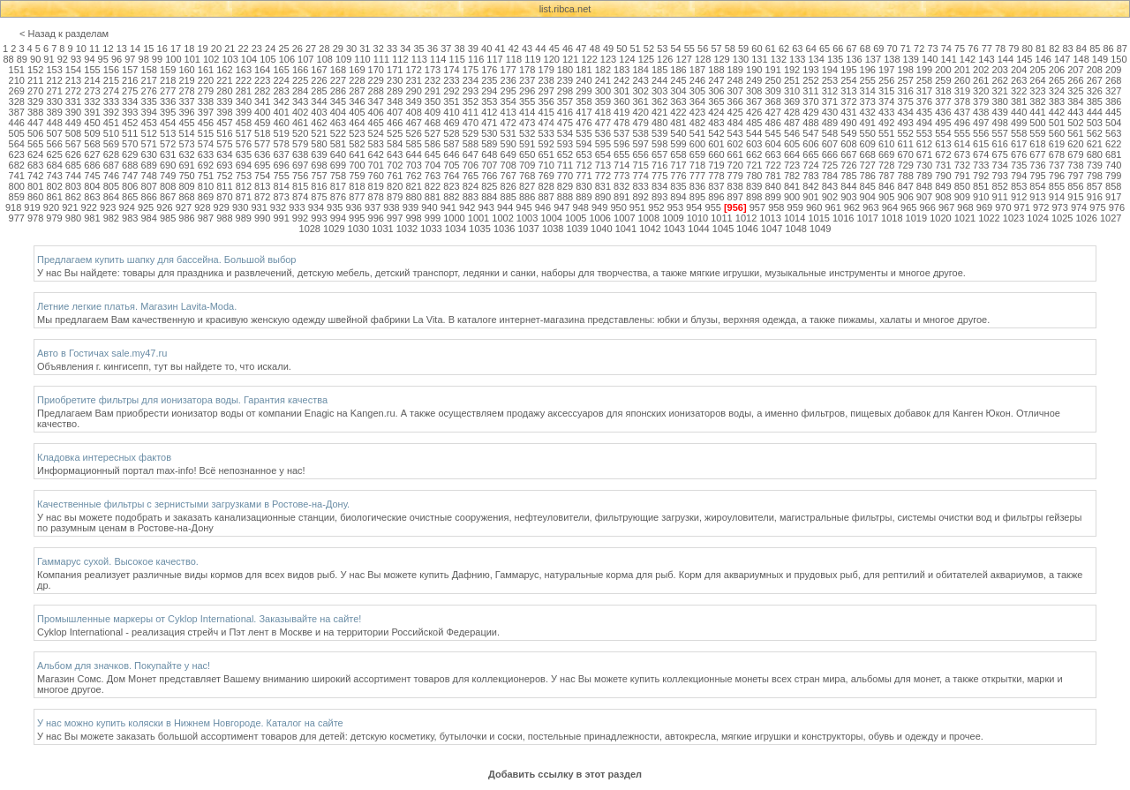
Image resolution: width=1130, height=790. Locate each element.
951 (637, 207)
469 (451, 122)
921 (70, 207)
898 (754, 197)
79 (1013, 48)
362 (659, 101)
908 (943, 197)
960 (814, 207)
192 (792, 69)
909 (962, 197)
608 (848, 144)
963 (870, 207)
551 (886, 133)
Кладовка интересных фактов (104, 457)
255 (868, 80)
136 (854, 59)
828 (546, 186)
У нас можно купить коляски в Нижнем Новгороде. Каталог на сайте (190, 723)
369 (792, 101)
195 (848, 69)
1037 (528, 228)
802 (54, 186)
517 (244, 133)
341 (262, 101)
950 (618, 207)
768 (527, 175)
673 (962, 154)
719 (716, 165)
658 (678, 154)
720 (735, 165)
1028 (309, 228)
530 (489, 133)
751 (206, 175)
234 (470, 80)
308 (754, 91)
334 (130, 101)
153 (54, 69)
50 (621, 48)
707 (489, 165)
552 (905, 133)
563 (1113, 133)
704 (433, 165)
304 (678, 91)
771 (583, 175)
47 (581, 48)
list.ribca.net (565, 9)
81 (1041, 48)
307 (735, 91)
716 (659, 165)
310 (792, 91)
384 (1075, 101)
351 (451, 101)
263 (1019, 80)
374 (886, 101)
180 (565, 69)
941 (448, 207)
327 (1113, 91)
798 (1095, 175)
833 (641, 186)
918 (13, 207)
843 (830, 186)
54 (675, 48)
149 (1100, 59)
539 (659, 133)
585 (413, 144)
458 (244, 122)
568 (92, 144)
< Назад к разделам (64, 33)
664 (792, 154)
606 (810, 144)
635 (244, 154)
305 (697, 91)
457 (224, 122)
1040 (601, 228)
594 (583, 144)
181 (583, 69)
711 (565, 165)
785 (848, 175)
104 (249, 59)
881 (433, 197)
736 (1037, 165)
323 (1037, 91)
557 (1000, 133)
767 (508, 175)
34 (405, 48)
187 (697, 69)
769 (546, 175)
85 (1094, 48)
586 (433, 144)
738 (1075, 165)
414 (527, 112)
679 (1075, 154)
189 (735, 69)
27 (310, 48)
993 (319, 218)
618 (1037, 144)
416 (565, 112)
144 (1005, 59)
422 (678, 112)
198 (905, 69)
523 (357, 133)
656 (641, 154)
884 (489, 197)
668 (868, 154)
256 (886, 80)
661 (735, 154)
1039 (577, 228)
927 (184, 207)
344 (319, 101)
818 (357, 186)
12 (107, 48)
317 (924, 91)
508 (73, 133)
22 (242, 48)
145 (1024, 59)
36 (432, 48)
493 (905, 122)
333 (111, 101)
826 (508, 186)
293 (470, 91)
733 (981, 165)
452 (130, 122)
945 (523, 207)
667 (848, 154)
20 (216, 48)
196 (868, 69)
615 (981, 144)
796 (1057, 175)
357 (565, 101)
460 (281, 122)
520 (300, 133)
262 (1000, 80)
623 (17, 154)
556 (981, 133)
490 (848, 122)
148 (1081, 59)
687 (111, 165)
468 (433, 122)
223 (262, 80)
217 (149, 80)
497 (981, 122)
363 (678, 101)
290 (413, 91)
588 (470, 144)
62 (784, 48)
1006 (600, 218)
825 (489, 186)
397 (206, 112)
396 (186, 112)
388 (35, 112)
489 (830, 122)
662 (754, 154)
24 (270, 48)
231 (413, 80)
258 (924, 80)
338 (206, 101)
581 (338, 144)
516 (224, 133)
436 (943, 112)
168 (338, 69)
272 (73, 91)
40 (486, 48)
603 (754, 144)
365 (716, 101)
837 (716, 186)
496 (962, 122)
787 (886, 175)
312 (830, 91)
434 (905, 112)
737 (1057, 165)
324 (1057, 91)
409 (433, 112)
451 (111, 122)
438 (981, 112)
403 (319, 112)
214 (92, 80)
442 (1057, 112)
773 (621, 175)
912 (1019, 197)
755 (281, 175)
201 (962, 69)
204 (1019, 69)
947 (561, 207)
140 (930, 59)
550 (868, 133)
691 (186, 165)
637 (281, 154)
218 (168, 80)
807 (149, 186)
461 (300, 122)
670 (905, 154)
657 (659, 154)
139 (911, 59)
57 (716, 48)
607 (830, 144)
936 (354, 207)
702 (395, 165)
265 (1057, 80)
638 (300, 154)
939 (410, 207)
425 (735, 112)
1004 (550, 218)
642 (376, 154)
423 (697, 112)
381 (1019, 101)
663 (772, 154)
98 (144, 59)
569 (111, 144)
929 (222, 207)
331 (73, 101)
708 (508, 165)
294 (489, 91)
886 (527, 197)
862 (73, 197)
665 (810, 154)
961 (832, 207)
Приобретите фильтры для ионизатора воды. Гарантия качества (182, 400)
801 (35, 186)
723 (792, 165)
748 (149, 175)
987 (206, 218)
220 (206, 80)
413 (508, 112)
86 (1108, 48)
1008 (648, 218)
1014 (794, 218)
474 (546, 122)
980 (73, 218)
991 (281, 218)
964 (890, 207)
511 (130, 133)
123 (608, 59)
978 (35, 218)
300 (603, 91)
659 (697, 154)
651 (546, 154)
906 (905, 197)
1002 (502, 218)
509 (92, 133)
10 (81, 48)
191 (772, 69)
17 (175, 48)
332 (92, 101)
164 (262, 69)
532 (527, 133)
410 (451, 112)
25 (283, 48)
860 (35, 197)
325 (1075, 91)
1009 (672, 218)
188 (716, 69)
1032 (407, 228)
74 (946, 48)
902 (830, 197)
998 (413, 218)
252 (810, 80)
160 (186, 69)
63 (797, 48)
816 (319, 186)
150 (1118, 59)
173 (433, 69)
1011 (721, 218)
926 (164, 207)
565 (35, 144)
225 (300, 80)
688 (130, 165)
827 (527, 186)
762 (413, 175)
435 (924, 112)
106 (287, 59)
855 (1057, 186)
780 (754, 175)
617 (1019, 144)
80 (1027, 48)
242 (621, 80)
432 (868, 112)
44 (540, 48)
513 (168, 133)
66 (837, 48)
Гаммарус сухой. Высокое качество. (118, 561)
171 (395, 69)
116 (476, 59)
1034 (455, 228)
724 (810, 165)
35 (419, 48)
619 (1057, 144)
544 (754, 133)
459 (262, 122)
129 (721, 59)
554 (943, 133)
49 (608, 48)
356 (546, 101)
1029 (333, 228)
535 (583, 133)
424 (716, 112)
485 (754, 122)
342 (281, 101)
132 (779, 59)
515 (206, 133)
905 (886, 197)
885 (508, 197)
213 (73, 80)
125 (646, 59)
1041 (626, 228)
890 (603, 197)
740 (1113, 165)
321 (1000, 91)
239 (565, 80)
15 (148, 48)
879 (395, 197)
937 (372, 207)
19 (203, 48)
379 (981, 101)
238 (546, 80)
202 (981, 69)
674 (981, 154)
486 (772, 122)
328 (17, 101)
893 (659, 197)
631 (168, 154)
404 (338, 112)
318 (943, 91)
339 (224, 101)
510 (111, 133)
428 (792, 112)
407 (395, 112)
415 (546, 112)
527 (433, 133)
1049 (820, 228)
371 (830, 101)
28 (324, 48)
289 (395, 91)
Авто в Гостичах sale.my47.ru (102, 353)
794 (1019, 175)
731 (943, 165)
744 (73, 175)
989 (244, 218)
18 (189, 48)
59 (743, 48)
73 (932, 48)
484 (735, 122)
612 (924, 144)
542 (716, 133)
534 (565, 133)
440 (1019, 112)
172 (413, 69)
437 (962, 112)
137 (873, 59)
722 (772, 165)
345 (338, 101)
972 (1041, 207)
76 (973, 48)
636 (262, 154)
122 (589, 59)
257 (905, 80)
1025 (1062, 218)
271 (54, 91)
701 (376, 165)
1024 (1037, 218)
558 (1019, 133)
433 (886, 112)
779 (735, 175)
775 (659, 175)
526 (413, 133)
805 (111, 186)
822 (433, 186)
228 (357, 80)
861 (54, 197)
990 (262, 218)
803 (73, 186)
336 (168, 101)
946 (543, 207)
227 (338, 80)
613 (943, 144)
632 (186, 154)
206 (1057, 69)
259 (943, 80)
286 (338, 91)
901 (810, 197)
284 (300, 91)
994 (338, 218)
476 (583, 122)
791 (962, 175)
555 (962, 133)
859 (17, 197)
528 (451, 133)
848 (924, 186)
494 (924, 122)
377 (943, 101)
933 (297, 207)
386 (1113, 101)
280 (224, 91)
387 (17, 112)
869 (206, 197)
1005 (575, 218)
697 (300, 165)
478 (621, 122)
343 (300, 101)
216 (130, 80)
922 (89, 207)
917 (1113, 197)
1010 (697, 218)
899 (772, 197)
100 (173, 59)
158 (149, 69)
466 (395, 122)
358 (583, 101)
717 (678, 165)
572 (168, 144)
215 (111, 80)
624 (35, 154)
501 (1057, 122)
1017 (867, 218)
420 (641, 112)
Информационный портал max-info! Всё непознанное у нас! (171, 470)
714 (621, 165)
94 (89, 59)
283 (281, 91)
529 (470, 133)
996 (376, 218)
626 (73, 154)
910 (981, 197)
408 (413, 112)
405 (357, 112)
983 (130, 218)
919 (32, 207)
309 (772, 91)
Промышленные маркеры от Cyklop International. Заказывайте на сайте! (199, 618)
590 (508, 144)
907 (924, 197)
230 (395, 80)
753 (244, 175)
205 (1037, 69)
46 (567, 48)
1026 (1085, 218)
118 (514, 59)
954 (694, 207)
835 (678, 186)
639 (319, 154)
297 (546, 91)
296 (527, 91)
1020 (940, 218)
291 (433, 91)
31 (364, 48)
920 (51, 207)
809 (186, 186)
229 (376, 80)
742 (35, 175)
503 (1095, 122)
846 (886, 186)
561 (1075, 133)
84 (1081, 48)
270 (35, 91)
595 (603, 144)
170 (376, 69)
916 (1095, 197)
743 (54, 175)
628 (111, 154)
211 (35, 80)
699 (338, 165)
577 (262, 144)
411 (470, 112)
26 (297, 48)
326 (1095, 91)
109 (343, 59)
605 (792, 144)
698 (319, 165)
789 (924, 175)
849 (943, 186)
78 (1000, 48)
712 (583, 165)
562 (1095, 133)
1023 (1013, 218)
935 (335, 207)
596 (621, 144)
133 (797, 59)
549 (848, 133)
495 (943, 122)
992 (300, 218)
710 (546, 165)
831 (603, 186)
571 (149, 144)
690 (168, 165)
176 (489, 69)
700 (357, 165)
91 (48, 59)
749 (168, 175)
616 (1000, 144)
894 (678, 197)
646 (451, 154)
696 (281, 165)
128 (703, 59)
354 (508, 101)
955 (713, 207)
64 (811, 48)
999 (433, 218)
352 (470, 101)
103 (229, 59)
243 (641, 80)
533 (546, 133)
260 (962, 80)
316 (905, 91)
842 (810, 186)
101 (192, 59)
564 (17, 144)
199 (924, 69)
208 (1095, 69)
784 (830, 175)
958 (776, 207)
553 (924, 133)
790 (943, 175)
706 (470, 165)
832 (621, 186)
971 (1022, 207)
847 (905, 186)
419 (621, 112)
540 (678, 133)
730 (924, 165)
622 (1113, 144)
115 (456, 59)
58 (730, 48)
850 (962, 186)
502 (1075, 122)
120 (552, 59)
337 (186, 101)
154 (73, 69)
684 (54, 165)
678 (1057, 154)
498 (1000, 122)
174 (451, 69)
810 (206, 186)
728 (886, 165)
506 (35, 133)
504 (1113, 122)
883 (470, 197)
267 (1095, 80)
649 (508, 154)
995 (357, 218)
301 (621, 91)
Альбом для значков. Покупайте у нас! (123, 665)
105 (267, 59)
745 (92, 175)
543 (735, 133)
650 (527, 154)
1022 (988, 218)
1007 (624, 218)
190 (754, 69)
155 (92, 69)
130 (741, 59)
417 (583, 112)
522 (338, 133)
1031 (382, 228)
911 (1000, 197)
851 (981, 186)
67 (852, 48)
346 (357, 101)
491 (868, 122)
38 (459, 48)
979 (54, 218)
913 (1037, 197)
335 (149, 101)
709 (527, 165)
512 (149, 133)
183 (621, 69)
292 (451, 91)
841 (792, 186)
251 (792, 80)
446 (17, 122)
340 (244, 101)
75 (959, 48)
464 (357, 122)
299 (583, 91)
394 (149, 112)
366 (735, 101)
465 (376, 122)
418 (603, 112)
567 (73, 144)
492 (886, 122)
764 (451, 175)
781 (772, 175)
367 (754, 101)
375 (905, 101)
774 (641, 175)
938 (391, 207)
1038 (552, 228)
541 (697, 133)
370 (810, 101)
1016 (843, 218)
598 (659, 144)
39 (473, 48)
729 (905, 165)
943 (485, 207)
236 (508, 80)
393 (130, 112)
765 (470, 175)
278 (186, 91)
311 (810, 91)
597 (641, 144)
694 (244, 165)
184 (641, 69)
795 (1037, 175)
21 (229, 48)
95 (103, 59)
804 (92, 186)
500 (1037, 122)
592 (546, 144)
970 (1003, 207)
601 (716, 144)
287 (357, 91)
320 (981, 91)
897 (735, 197)
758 (338, 175)
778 (716, 175)
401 (281, 112)
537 (621, 133)
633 (206, 154)
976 (1117, 207)
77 (987, 48)
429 (810, 112)
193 (810, 69)
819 (376, 186)
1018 (891, 218)
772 (603, 175)
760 (376, 175)
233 (451, 80)
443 (1075, 112)
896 (716, 197)
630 (149, 154)
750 (186, 175)
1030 (358, 228)
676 (1019, 154)
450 (92, 122)
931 (259, 207)
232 (433, 80)
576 (244, 144)
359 (603, 101)
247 (716, 80)
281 (244, 91)
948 (581, 207)
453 (149, 122)
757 (319, 175)
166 (300, 69)
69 (878, 48)
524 (376, 133)
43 (527, 48)
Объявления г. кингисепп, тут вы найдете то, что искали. (164, 366)
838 (735, 186)
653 (583, 154)
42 (513, 48)
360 (621, 101)
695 (262, 165)
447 (35, 122)
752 (224, 175)
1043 (674, 228)
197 (886, 69)
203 (1000, 69)
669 (886, 154)
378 (962, 101)
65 (824, 48)
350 (433, 101)
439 (1000, 112)
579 (300, 144)
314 (868, 91)
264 (1037, 80)
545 (772, 133)
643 (395, 154)
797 (1075, 175)
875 (319, 197)
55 (689, 48)
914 (1057, 197)
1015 (818, 218)
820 (395, 186)
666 (830, 154)
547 (810, 133)
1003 (527, 218)
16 (162, 48)
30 (351, 48)
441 (1037, 112)
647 (470, 154)
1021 (965, 218)
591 (527, 144)
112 (400, 59)
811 (224, 186)
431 (848, 112)
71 (905, 48)
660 (716, 154)
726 (848, 165)
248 (735, 80)
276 (149, 91)
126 (665, 59)
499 (1019, 122)
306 (716, 91)
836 (697, 186)
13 (122, 48)
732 (962, 165)
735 (1019, 165)
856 (1075, 186)
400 (262, 112)
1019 (916, 218)
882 (451, 197)
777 (697, 175)
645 (433, 154)
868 (186, 197)
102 (211, 59)
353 (489, 101)
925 (146, 207)
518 (262, 133)
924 (126, 207)
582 (357, 144)
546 (792, 133)
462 (319, 122)
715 (641, 165)
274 (111, 91)
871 (244, 197)
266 (1075, 80)
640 (338, 154)
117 (494, 59)
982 (111, 218)
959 (795, 207)
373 (868, 101)
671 (924, 154)
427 (772, 112)
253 (830, 80)
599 (678, 144)
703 (413, 165)
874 (300, 197)
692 (206, 165)
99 (157, 59)
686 (92, 165)
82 (1054, 48)
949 (599, 207)
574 (206, 144)
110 (362, 59)
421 (659, 112)
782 (792, 175)
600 (697, 144)
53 (662, 48)
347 (376, 101)
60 (756, 48)
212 (54, 80)
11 (94, 48)
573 (186, 144)
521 (319, 133)
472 (508, 122)
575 (224, 144)
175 (470, 69)
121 (570, 59)
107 (305, 59)
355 (527, 101)
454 (168, 122)
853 (1019, 186)
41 (499, 48)
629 (130, 154)
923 (108, 207)
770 (565, 175)
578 (281, 144)
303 (659, 91)
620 (1075, 144)
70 (891, 48)
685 (73, 165)
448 (54, 122)
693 (224, 165)
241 (603, 80)
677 (1037, 154)
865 (130, 197)
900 (792, 197)
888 (565, 197)
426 (754, 112)
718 (697, 165)
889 (583, 197)
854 (1037, 186)
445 (1113, 112)
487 (792, 122)
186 (678, 69)
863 (92, 197)
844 (848, 186)
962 (852, 207)
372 (848, 101)
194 (830, 69)
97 (129, 59)
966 (928, 207)
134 (816, 59)
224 (281, 80)
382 (1037, 101)
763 (433, 175)
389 (54, 112)
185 (659, 69)
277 (168, 91)
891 (621, 197)
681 (1113, 154)
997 (395, 218)
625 (54, 154)
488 (810, 122)
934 (316, 207)
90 (35, 59)
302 (641, 91)
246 (697, 80)
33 (392, 48)
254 (848, 80)
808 (168, 186)
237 (527, 80)
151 (17, 69)
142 (968, 59)
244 (659, 80)
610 (886, 144)
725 (830, 165)
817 (338, 186)
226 (319, 80)
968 (965, 207)
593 (565, 144)
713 (603, 165)
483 (716, 122)
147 (1062, 59)
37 (446, 48)
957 (757, 207)
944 (505, 207)
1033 (430, 228)
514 (186, 133)
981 (92, 218)
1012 (746, 218)
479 (641, 122)
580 (319, 144)
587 (451, 144)
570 (130, 144)
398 (224, 112)
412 (489, 112)
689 (149, 165)
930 (240, 207)
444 (1095, 112)
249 (754, 80)
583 (376, 144)
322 (1019, 91)
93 (76, 59)
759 (357, 175)
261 (981, 80)
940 (429, 207)
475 (565, 122)
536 (603, 133)
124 (627, 59)
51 (635, 48)
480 (659, 122)
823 (451, 186)
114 (438, 59)
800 (17, 186)
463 (338, 122)
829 (565, 186)
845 (868, 186)
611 (905, 144)
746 (111, 175)
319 (962, 91)
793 (1000, 175)
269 (17, 91)
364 (697, 101)
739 (1095, 165)
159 (168, 69)
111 (381, 59)
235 (489, 80)
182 (603, 69)
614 (962, 144)
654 (603, 154)
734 (1000, 165)
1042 (649, 228)
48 (595, 48)
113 (419, 59)
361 (641, 101)
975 (1097, 207)
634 (224, 154)
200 (943, 69)
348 (395, 101)
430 (830, 112)
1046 (746, 228)
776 (678, 175)
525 (395, 133)
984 (148, 218)
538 (641, 133)
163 (244, 69)
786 (868, 175)
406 (376, 112)
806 (130, 186)
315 (886, 91)
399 (244, 112)
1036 (504, 228)
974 (1079, 207)
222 (244, 80)
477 (603, 122)
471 (489, 122)
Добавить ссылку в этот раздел (565, 774)
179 (546, 69)
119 (532, 59)
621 (1095, 144)
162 (224, 69)
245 (678, 80)
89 (22, 59)
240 (583, 80)
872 (262, 197)
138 (892, 59)
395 (168, 112)
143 (986, 59)
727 (868, 165)
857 (1095, 186)
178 (527, 69)
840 (772, 186)
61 (770, 48)
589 (489, 144)
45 (554, 48)
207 (1075, 69)
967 (946, 207)
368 (772, 101)
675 (1000, 154)
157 (130, 69)
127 (684, 59)
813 (262, 186)
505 (17, 133)
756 (300, 175)
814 (281, 186)
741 (17, 175)
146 (1043, 59)
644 (413, 154)
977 (17, 218)
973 (1059, 207)
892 (641, 197)
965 (908, 207)
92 (62, 59)
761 (395, 175)
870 (224, 197)
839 (754, 186)
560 (1057, 133)
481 (678, 122)
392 (111, 112)
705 (451, 165)
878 (376, 197)
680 (1095, 154)
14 (135, 48)
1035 (479, 228)
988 (224, 218)
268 (1113, 80)
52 (649, 48)
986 (186, 218)
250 (772, 80)
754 (262, 175)
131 (759, 59)
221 (224, 80)
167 (319, 69)
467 (413, 122)
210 (17, 80)
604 (772, 144)
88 (8, 59)
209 (1113, 69)
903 (848, 197)
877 (357, 197)
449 (73, 122)
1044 (698, 228)
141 (948, 59)
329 (35, 101)
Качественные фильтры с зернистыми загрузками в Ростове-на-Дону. (193, 504)
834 (659, 186)
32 (378, 48)
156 (111, 69)
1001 (478, 218)
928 (202, 207)
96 (116, 59)
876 (338, 197)
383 (1057, 101)
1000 (453, 218)
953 (675, 207)
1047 (771, 228)
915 (1075, 197)
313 (848, 91)
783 (810, 175)
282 (262, 91)
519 (281, 133)
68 (865, 48)
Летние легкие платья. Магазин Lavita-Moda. (137, 306)
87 (1122, 48)
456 (206, 122)
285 (319, 91)
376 (924, 101)
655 (621, 154)
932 (278, 207)
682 (17, 165)
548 (830, 133)
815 (300, 186)
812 (244, 186)
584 (395, 144)
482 (697, 122)
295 (508, 91)
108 (325, 59)
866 (149, 197)
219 (186, 80)
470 (470, 122)
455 (186, 122)
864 (111, 197)
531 (508, 133)
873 (281, 197)
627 (92, 154)
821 (413, 186)
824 (470, 186)
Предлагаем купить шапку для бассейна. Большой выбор (167, 259)
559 (1037, 133)
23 (257, 48)
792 (981, 175)
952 (656, 207)
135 (835, 59)
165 (281, 69)
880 (413, 197)
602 (735, 144)
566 (54, 144)
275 (130, 91)
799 (1113, 175)
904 (868, 197)
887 (546, 197)
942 (467, 207)
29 (338, 48)
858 (1113, 186)
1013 (769, 218)
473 (527, 122)
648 (489, 154)
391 (92, 112)
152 (35, 69)
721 (754, 165)
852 (1000, 186)
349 (413, 101)
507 (54, 133)
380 (1000, 101)
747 (130, 175)
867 (168, 197)
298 (565, 91)
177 (508, 69)
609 (868, 144)
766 (489, 175)
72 (919, 48)
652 (565, 154)
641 (357, 154)
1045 (723, 228)
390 (73, 112)
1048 (795, 228)
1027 (1110, 218)
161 (206, 69)
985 (168, 218)
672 (943, 154)
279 (206, 91)
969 (984, 207)
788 (905, 175)
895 (697, 197)
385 (1095, 101)
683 (35, 165)
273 (92, 91)
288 (376, 91)
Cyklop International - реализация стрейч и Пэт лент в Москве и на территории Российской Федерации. (268, 632)
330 (54, 101)
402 (300, 112)
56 (702, 48)
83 (1068, 48)
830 (583, 186)
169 (357, 69)
